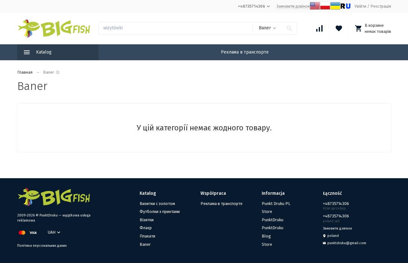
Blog (266, 236)
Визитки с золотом (157, 203)
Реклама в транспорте (245, 52)
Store (267, 211)
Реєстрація (380, 6)
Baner (145, 244)
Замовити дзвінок (293, 6)
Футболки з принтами (160, 211)
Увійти (360, 6)
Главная (25, 72)
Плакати (147, 236)
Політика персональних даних (42, 246)
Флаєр (146, 227)
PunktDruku (272, 219)
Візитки (147, 219)
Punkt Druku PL (276, 203)
